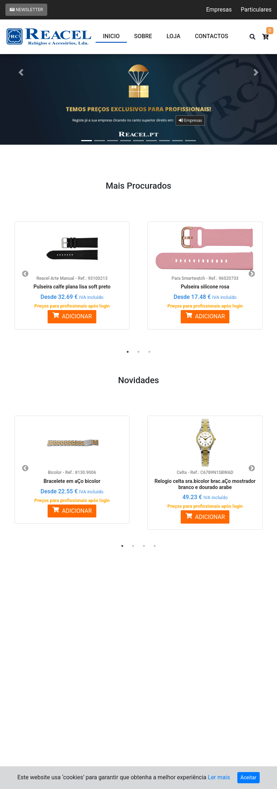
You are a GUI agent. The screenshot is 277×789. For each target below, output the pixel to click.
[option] (72, 271)
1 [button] (127, 351)
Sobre (143, 36)
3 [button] (149, 351)
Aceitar (248, 777)
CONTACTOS (211, 36)
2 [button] (138, 351)
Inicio (111, 36)
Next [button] (251, 274)
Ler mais (219, 777)
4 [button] (154, 546)
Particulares (256, 9)
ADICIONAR (72, 316)
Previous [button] (25, 274)
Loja (174, 36)
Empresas (219, 9)
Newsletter (26, 9)
